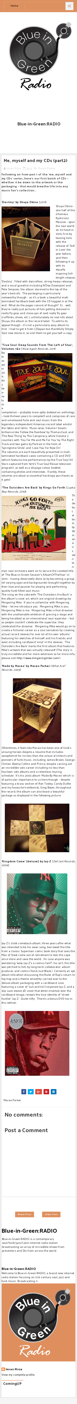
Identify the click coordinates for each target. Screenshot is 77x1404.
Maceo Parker (46, 168)
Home (14, 6)
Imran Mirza (14, 1370)
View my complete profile (18, 1375)
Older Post (51, 1214)
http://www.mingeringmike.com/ (38, 658)
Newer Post (24, 1214)
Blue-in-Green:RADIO (29, 1231)
